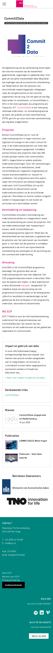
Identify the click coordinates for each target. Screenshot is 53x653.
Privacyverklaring (11, 579)
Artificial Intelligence (38, 23)
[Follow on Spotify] (36, 613)
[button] (4, 4)
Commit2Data (24, 107)
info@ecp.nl (10, 543)
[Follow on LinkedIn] (42, 613)
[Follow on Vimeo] (48, 613)
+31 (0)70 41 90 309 (14, 539)
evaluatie (25, 285)
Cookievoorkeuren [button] (13, 585)
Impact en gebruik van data (16, 23)
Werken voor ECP (11, 576)
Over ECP (7, 572)
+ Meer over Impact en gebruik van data (25, 377)
